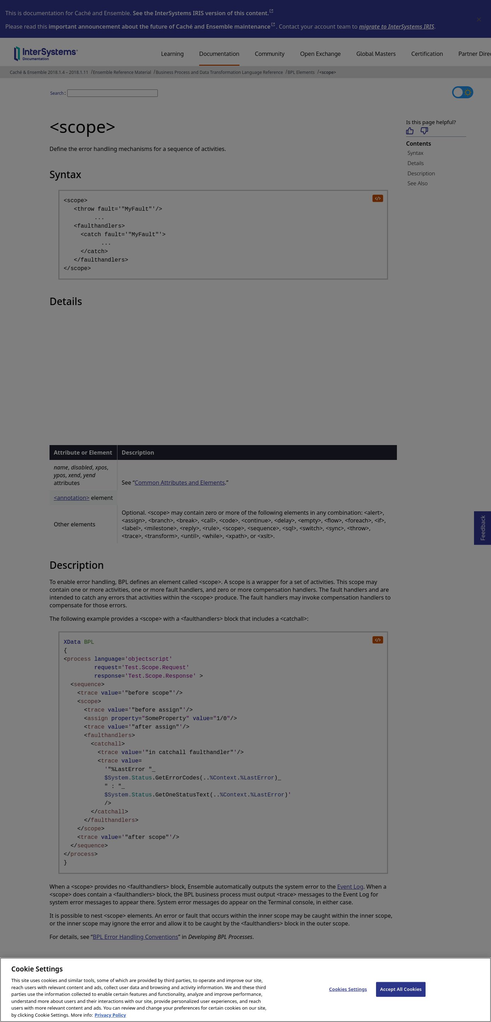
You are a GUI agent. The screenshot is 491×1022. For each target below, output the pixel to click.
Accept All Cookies (401, 994)
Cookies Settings (348, 994)
